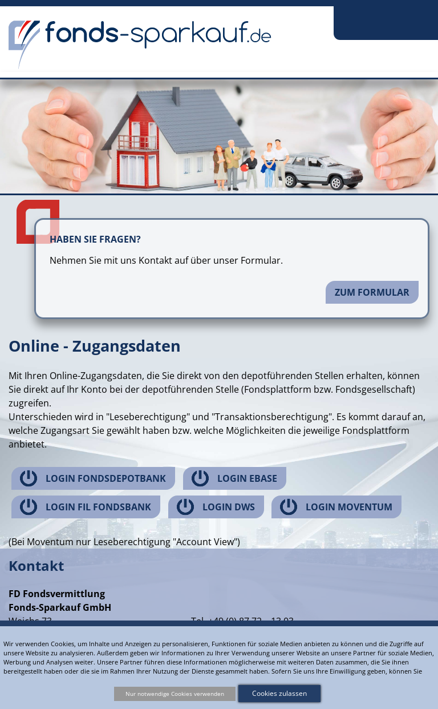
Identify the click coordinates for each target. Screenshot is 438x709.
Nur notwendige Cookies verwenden (174, 694)
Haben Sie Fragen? (95, 239)
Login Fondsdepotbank (106, 478)
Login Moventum (349, 507)
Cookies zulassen (279, 693)
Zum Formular (372, 292)
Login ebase (247, 478)
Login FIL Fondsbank (98, 507)
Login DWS (228, 507)
